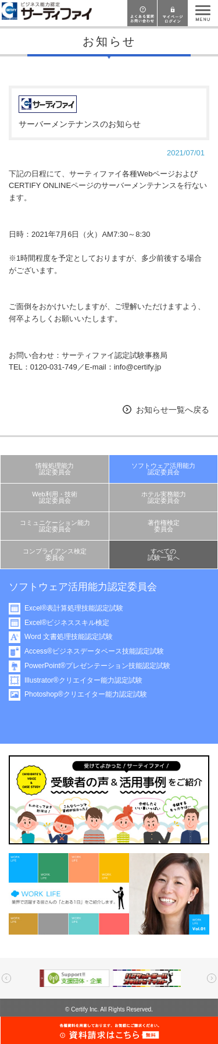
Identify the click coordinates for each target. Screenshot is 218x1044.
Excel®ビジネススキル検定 (69, 623)
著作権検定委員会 (164, 525)
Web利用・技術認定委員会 (54, 497)
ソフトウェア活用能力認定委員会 (163, 468)
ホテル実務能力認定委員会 (163, 497)
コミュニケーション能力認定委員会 (55, 525)
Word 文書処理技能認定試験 (71, 637)
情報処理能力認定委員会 (54, 468)
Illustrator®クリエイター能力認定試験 (86, 680)
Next (211, 978)
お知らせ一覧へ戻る (172, 409)
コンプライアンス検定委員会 (55, 554)
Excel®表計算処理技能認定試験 (76, 608)
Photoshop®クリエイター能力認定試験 (88, 694)
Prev (6, 978)
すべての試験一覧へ (164, 554)
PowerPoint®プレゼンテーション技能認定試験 (100, 666)
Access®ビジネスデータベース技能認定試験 (96, 651)
